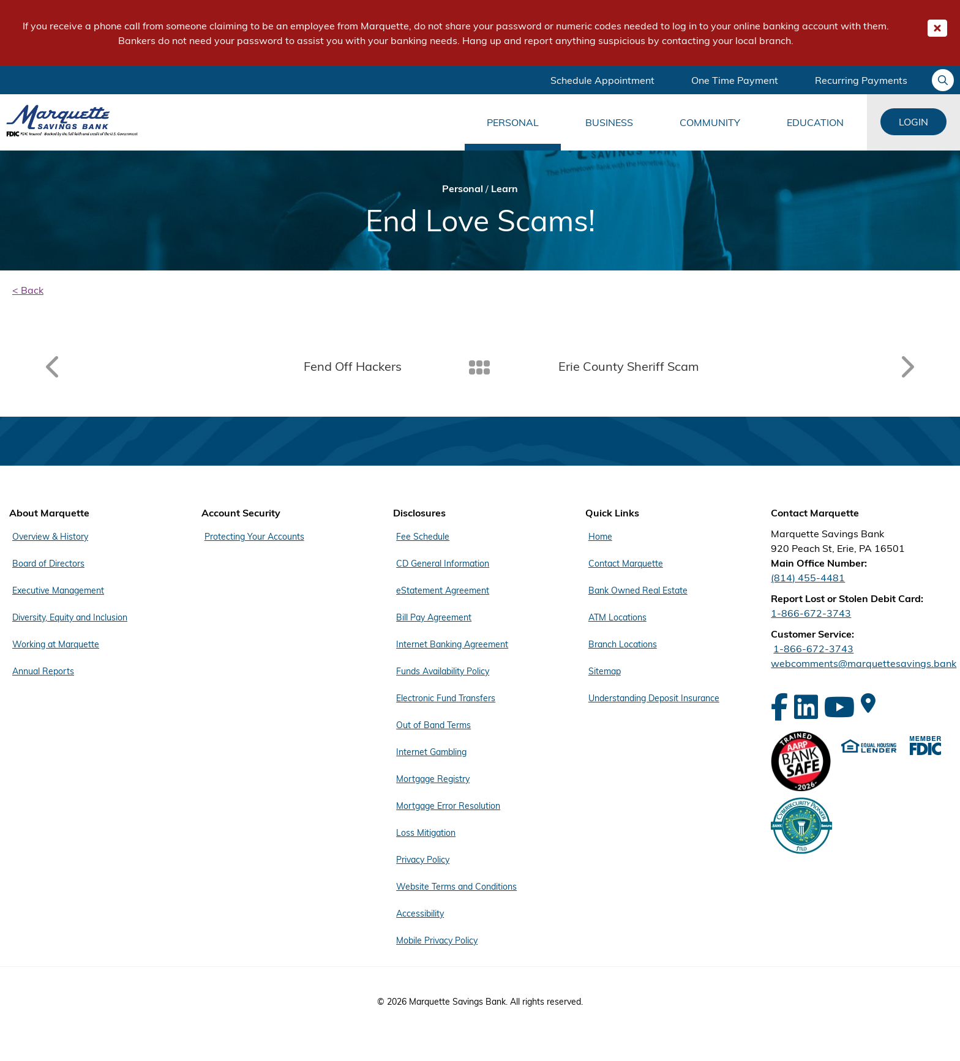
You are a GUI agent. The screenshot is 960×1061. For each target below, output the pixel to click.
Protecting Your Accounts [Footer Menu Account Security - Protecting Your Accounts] (254, 536)
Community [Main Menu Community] (710, 122)
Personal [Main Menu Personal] (513, 122)
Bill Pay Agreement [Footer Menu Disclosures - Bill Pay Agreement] (433, 617)
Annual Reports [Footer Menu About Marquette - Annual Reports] (43, 671)
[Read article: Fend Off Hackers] (219, 366)
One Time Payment (734, 80)
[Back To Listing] (480, 366)
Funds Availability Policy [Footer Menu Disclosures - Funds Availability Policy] (442, 671)
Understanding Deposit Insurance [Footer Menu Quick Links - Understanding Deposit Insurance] (653, 698)
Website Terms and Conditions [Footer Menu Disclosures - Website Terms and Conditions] (456, 886)
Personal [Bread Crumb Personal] (462, 188)
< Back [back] (27, 290)
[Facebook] (779, 707)
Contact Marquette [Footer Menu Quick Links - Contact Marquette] (625, 563)
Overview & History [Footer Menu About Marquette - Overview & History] (50, 536)
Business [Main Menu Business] (609, 122)
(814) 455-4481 (808, 577)
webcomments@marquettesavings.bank (863, 663)
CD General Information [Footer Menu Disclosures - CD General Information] (442, 563)
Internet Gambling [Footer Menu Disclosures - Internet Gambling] (431, 752)
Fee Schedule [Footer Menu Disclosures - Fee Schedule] (422, 536)
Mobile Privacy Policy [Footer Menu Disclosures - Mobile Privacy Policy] (437, 940)
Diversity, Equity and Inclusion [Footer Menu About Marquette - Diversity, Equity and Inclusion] (69, 617)
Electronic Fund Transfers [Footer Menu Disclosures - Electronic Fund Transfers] (445, 698)
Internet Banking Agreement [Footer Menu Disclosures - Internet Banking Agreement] (452, 644)
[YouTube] (839, 707)
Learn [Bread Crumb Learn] (504, 188)
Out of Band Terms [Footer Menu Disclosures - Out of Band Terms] (433, 725)
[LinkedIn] (806, 707)
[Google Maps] (868, 703)
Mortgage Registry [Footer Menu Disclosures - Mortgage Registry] (433, 778)
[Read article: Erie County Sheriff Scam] (741, 366)
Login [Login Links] (913, 122)
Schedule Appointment (602, 80)
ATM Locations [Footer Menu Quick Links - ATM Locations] (617, 617)
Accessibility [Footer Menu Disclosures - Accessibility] (420, 913)
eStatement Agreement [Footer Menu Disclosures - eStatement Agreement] (442, 590)
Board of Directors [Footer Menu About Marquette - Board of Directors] (48, 563)
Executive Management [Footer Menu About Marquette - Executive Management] (58, 590)
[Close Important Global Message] (937, 28)
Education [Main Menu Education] (815, 122)
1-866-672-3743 (811, 613)
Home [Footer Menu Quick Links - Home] (600, 536)
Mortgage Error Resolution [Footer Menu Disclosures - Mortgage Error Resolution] (448, 805)
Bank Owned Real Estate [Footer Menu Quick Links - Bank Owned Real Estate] (638, 590)
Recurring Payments (861, 80)
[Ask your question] (943, 80)
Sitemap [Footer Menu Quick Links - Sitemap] (604, 671)
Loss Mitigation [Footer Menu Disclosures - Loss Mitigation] (426, 832)
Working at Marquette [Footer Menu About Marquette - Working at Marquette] (55, 644)
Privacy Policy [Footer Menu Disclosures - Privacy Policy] (422, 859)
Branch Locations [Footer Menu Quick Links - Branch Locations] (622, 644)
